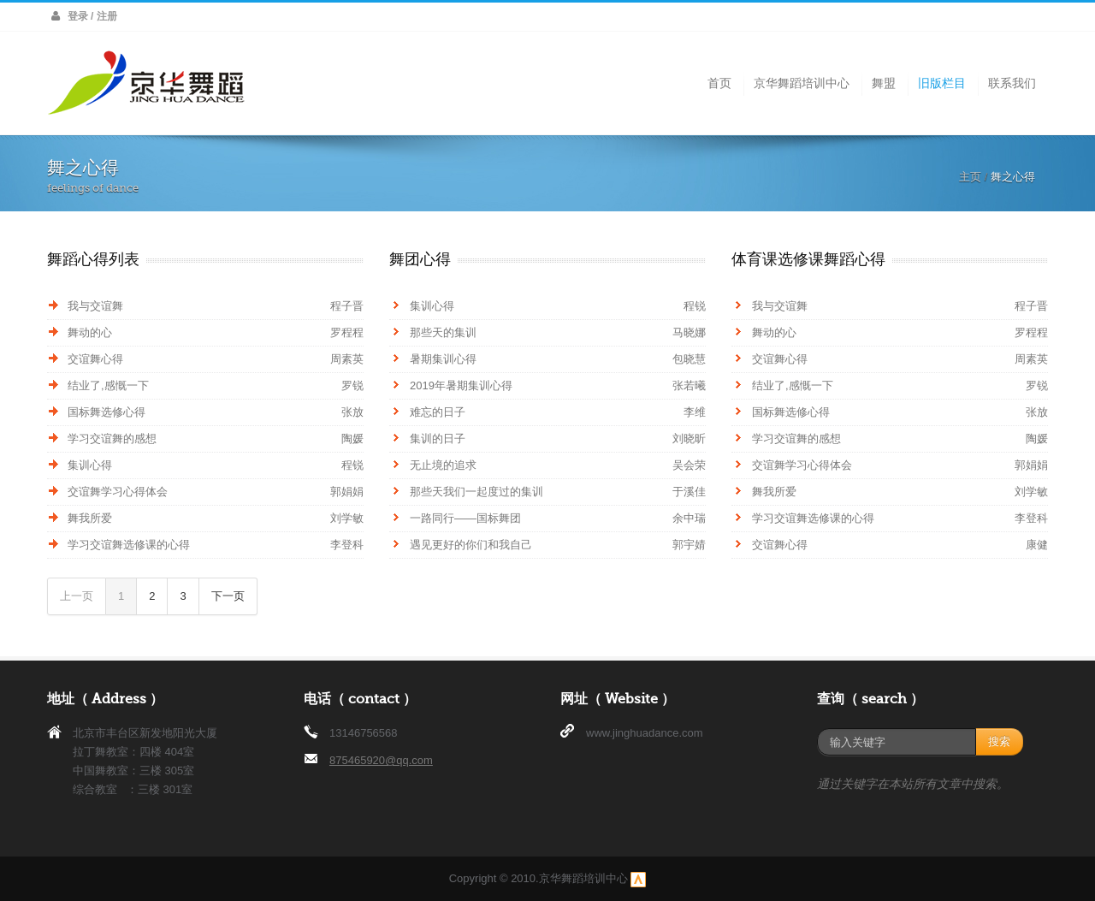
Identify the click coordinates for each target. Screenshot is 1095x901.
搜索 (999, 741)
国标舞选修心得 (106, 412)
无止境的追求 (443, 465)
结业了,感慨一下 (108, 385)
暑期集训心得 (443, 359)
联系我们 (1012, 83)
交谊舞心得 (95, 359)
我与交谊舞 (95, 305)
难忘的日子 (437, 412)
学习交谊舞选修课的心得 (129, 544)
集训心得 (90, 465)
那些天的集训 (443, 332)
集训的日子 (437, 438)
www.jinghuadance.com (644, 732)
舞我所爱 (90, 518)
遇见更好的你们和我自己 (471, 544)
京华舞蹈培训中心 (801, 83)
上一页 (76, 596)
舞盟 (884, 83)
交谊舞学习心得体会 (118, 491)
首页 (719, 83)
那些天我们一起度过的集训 (476, 491)
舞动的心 (90, 332)
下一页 (228, 596)
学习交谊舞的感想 (112, 438)
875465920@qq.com (381, 760)
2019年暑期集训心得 (461, 385)
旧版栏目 (942, 83)
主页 (970, 176)
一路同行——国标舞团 (465, 518)
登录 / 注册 (92, 16)
